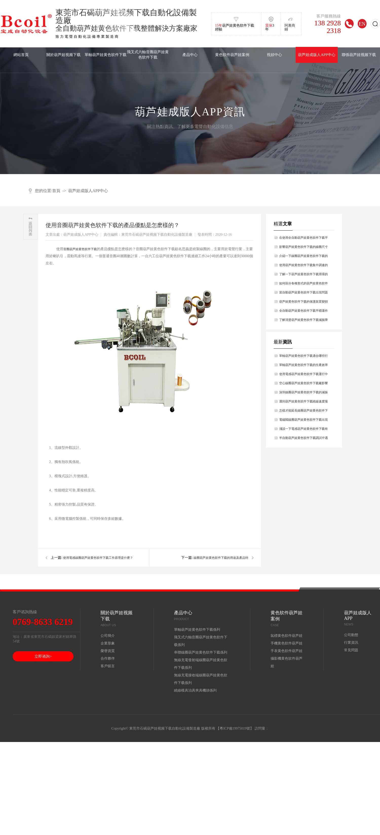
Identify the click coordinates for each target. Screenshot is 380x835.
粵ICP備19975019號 (235, 728)
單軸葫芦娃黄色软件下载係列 (197, 630)
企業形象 (108, 643)
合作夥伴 (108, 658)
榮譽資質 (108, 651)
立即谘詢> (43, 656)
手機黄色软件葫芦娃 (286, 643)
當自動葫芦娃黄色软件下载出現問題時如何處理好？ (303, 294)
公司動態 (351, 635)
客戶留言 (108, 666)
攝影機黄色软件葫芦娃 (286, 662)
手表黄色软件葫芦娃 (286, 651)
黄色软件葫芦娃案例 (232, 54)
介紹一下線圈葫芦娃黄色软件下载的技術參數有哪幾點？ (303, 257)
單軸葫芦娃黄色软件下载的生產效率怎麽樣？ (303, 366)
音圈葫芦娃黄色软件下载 (80, 249)
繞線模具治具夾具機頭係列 (195, 690)
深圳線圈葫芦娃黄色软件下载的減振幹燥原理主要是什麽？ (303, 394)
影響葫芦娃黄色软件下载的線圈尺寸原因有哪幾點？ (303, 248)
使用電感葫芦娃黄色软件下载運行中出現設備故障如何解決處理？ (303, 375)
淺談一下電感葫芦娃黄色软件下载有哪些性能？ (303, 430)
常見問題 (351, 650)
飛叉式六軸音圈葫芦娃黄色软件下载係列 (200, 641)
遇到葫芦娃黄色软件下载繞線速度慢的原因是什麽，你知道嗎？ (303, 403)
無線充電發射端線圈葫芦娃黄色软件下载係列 (200, 664)
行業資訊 (351, 642)
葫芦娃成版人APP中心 (316, 54)
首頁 (56, 191)
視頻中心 (274, 54)
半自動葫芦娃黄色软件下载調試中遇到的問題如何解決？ (303, 439)
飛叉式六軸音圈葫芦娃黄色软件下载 (148, 54)
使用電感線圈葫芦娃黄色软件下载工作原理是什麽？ (98, 558)
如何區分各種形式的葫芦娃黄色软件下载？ (303, 285)
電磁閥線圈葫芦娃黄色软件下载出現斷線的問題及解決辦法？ (303, 421)
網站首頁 (21, 54)
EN (362, 23)
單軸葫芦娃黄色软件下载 (105, 54)
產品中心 (190, 54)
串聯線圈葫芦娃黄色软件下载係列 (200, 652)
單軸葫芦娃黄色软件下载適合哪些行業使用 (303, 357)
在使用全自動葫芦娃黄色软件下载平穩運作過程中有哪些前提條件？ (303, 239)
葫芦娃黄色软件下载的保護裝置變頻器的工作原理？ (303, 303)
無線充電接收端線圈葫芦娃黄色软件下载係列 (200, 679)
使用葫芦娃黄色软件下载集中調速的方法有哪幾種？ (303, 266)
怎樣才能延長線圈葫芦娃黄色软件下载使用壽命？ (303, 412)
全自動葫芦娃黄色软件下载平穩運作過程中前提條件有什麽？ (303, 312)
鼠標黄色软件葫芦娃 (286, 636)
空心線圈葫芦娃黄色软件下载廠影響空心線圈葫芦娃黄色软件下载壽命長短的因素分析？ (303, 384)
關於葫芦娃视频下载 (63, 54)
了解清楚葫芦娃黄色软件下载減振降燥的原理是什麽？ (303, 321)
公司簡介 (108, 636)
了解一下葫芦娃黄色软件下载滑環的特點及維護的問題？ (303, 275)
